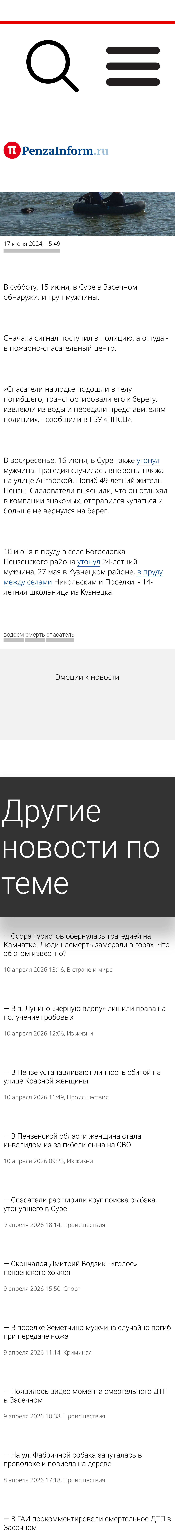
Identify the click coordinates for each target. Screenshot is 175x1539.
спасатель (60, 634)
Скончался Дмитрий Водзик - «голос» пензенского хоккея (70, 1268)
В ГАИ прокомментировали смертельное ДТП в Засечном (87, 1523)
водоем (14, 634)
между (14, 582)
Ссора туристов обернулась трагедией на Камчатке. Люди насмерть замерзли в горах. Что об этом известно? (87, 945)
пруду (153, 571)
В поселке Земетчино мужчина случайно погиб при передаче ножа (87, 1332)
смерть (35, 634)
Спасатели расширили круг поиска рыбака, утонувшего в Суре (80, 1204)
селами (39, 582)
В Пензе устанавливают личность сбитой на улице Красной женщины (82, 1076)
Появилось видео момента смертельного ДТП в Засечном (86, 1395)
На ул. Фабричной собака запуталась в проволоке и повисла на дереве (73, 1459)
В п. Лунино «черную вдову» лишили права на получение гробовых (85, 1012)
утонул (148, 460)
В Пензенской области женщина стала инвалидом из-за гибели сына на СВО (72, 1140)
